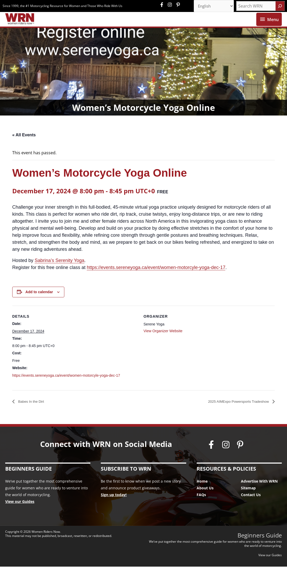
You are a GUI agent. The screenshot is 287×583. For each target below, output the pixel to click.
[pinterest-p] (179, 5)
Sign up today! (114, 511)
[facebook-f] (163, 5)
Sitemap (248, 504)
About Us (205, 504)
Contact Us (251, 511)
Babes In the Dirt (33, 417)
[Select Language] (212, 6)
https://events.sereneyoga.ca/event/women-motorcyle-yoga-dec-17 (156, 283)
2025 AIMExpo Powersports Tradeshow (233, 417)
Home (202, 497)
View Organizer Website (163, 347)
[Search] (280, 6)
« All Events (24, 151)
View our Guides (19, 517)
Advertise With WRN (259, 497)
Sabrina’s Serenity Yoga (59, 276)
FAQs (201, 511)
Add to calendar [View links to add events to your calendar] (39, 308)
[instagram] (171, 5)
